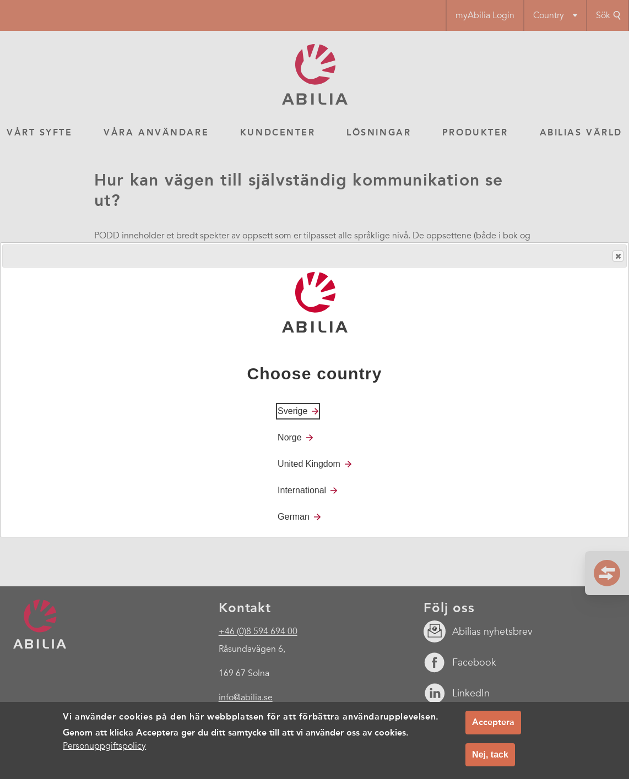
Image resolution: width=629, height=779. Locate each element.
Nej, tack (490, 754)
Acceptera (493, 722)
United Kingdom (309, 464)
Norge (290, 437)
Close (617, 256)
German (294, 516)
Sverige (292, 411)
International (302, 490)
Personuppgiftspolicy (104, 746)
